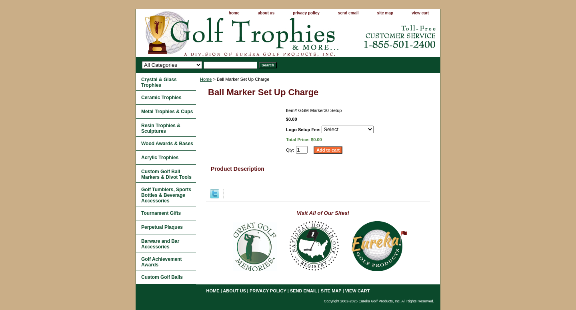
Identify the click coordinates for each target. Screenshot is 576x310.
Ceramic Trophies (161, 97)
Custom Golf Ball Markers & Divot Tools (166, 174)
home (234, 13)
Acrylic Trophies (159, 157)
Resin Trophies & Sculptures (160, 128)
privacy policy (306, 13)
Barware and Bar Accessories (160, 244)
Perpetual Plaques (162, 227)
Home (206, 79)
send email (348, 13)
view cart (420, 13)
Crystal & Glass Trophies (159, 82)
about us (266, 13)
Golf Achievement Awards (161, 262)
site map (385, 13)
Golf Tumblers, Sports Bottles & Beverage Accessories (166, 195)
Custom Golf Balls (162, 277)
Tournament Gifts (161, 213)
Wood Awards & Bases (167, 143)
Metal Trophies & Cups (167, 111)
